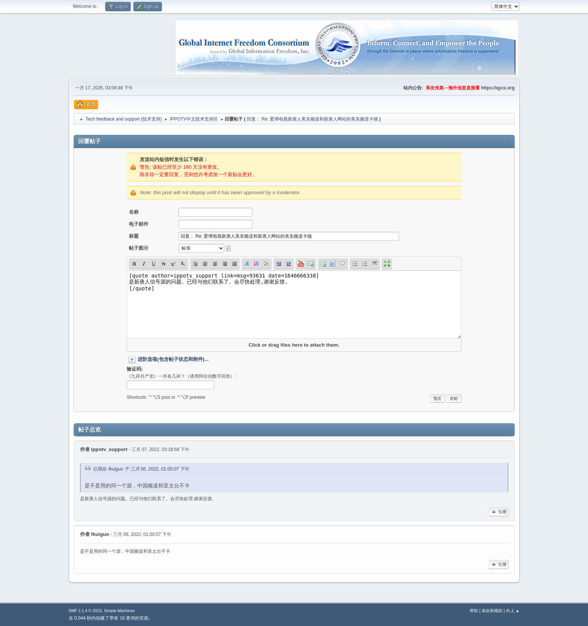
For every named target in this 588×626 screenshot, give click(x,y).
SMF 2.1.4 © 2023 (85, 610)
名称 (134, 212)
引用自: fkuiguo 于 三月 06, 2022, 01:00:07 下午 (140, 469)
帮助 (474, 610)
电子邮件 (138, 224)
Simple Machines (119, 610)
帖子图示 (138, 248)
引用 (498, 512)
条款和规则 (492, 610)
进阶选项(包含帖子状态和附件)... (173, 359)
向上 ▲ (513, 610)
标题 (134, 236)
